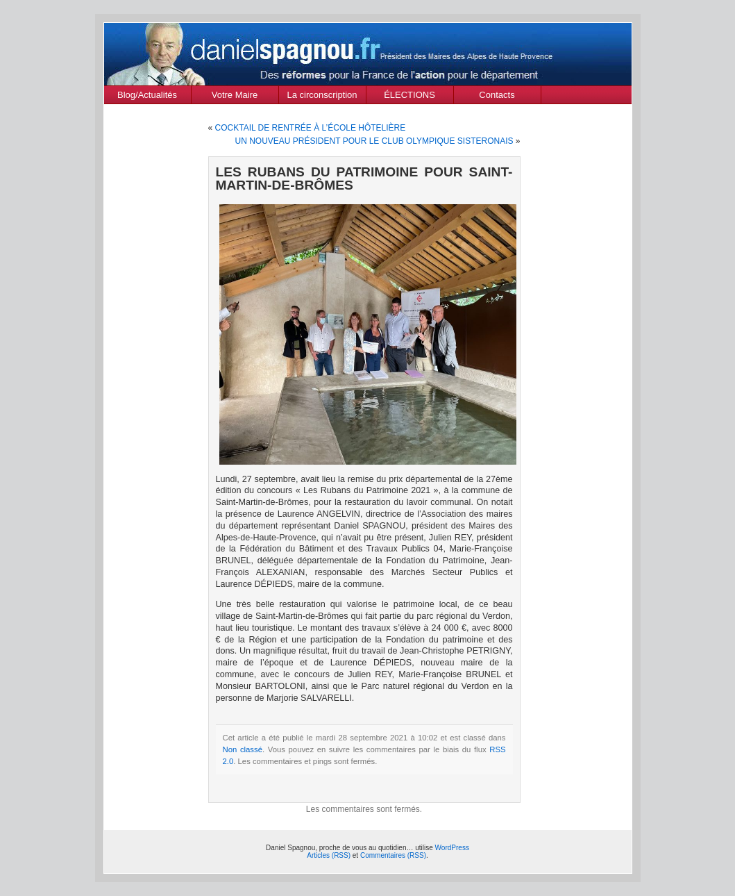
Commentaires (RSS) (393, 855)
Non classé (243, 749)
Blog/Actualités (147, 95)
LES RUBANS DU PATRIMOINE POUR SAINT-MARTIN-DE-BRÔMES (364, 178)
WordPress (452, 848)
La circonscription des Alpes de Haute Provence (322, 96)
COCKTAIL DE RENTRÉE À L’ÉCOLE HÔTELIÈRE (310, 128)
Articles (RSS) (328, 855)
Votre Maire (234, 95)
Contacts (496, 95)
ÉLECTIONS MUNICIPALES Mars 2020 (409, 96)
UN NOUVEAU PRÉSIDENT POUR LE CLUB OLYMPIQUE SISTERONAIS (374, 141)
